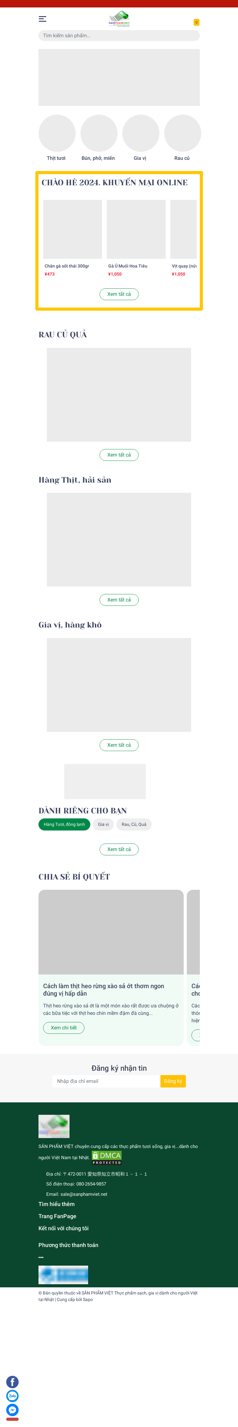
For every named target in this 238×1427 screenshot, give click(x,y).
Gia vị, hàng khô (70, 624)
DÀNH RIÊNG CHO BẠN (82, 810)
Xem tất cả (119, 294)
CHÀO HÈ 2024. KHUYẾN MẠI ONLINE (115, 182)
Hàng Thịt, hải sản (74, 479)
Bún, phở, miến (98, 158)
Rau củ (182, 158)
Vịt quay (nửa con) (190, 266)
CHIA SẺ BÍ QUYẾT (74, 876)
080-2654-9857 (91, 1184)
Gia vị (140, 158)
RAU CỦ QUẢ (62, 334)
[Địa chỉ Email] (119, 1081)
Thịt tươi (56, 158)
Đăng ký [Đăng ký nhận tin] (173, 1081)
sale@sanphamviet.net (84, 1194)
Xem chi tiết (64, 1028)
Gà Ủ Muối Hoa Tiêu (127, 266)
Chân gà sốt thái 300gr (67, 266)
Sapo (88, 1299)
